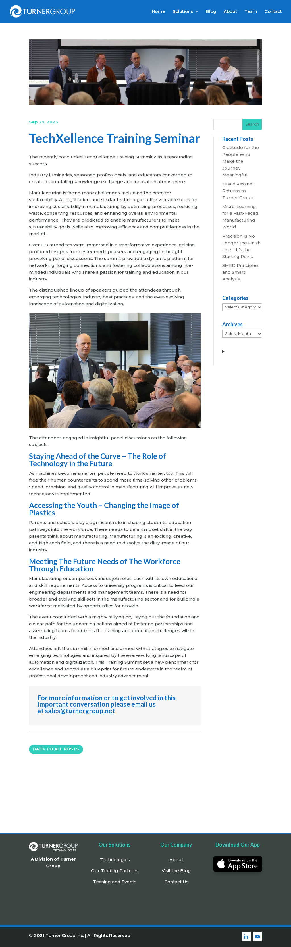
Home (158, 11)
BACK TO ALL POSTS (56, 749)
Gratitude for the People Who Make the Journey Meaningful (240, 161)
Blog (211, 11)
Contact (273, 11)
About (230, 11)
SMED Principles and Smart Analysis (240, 272)
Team (250, 11)
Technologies (115, 859)
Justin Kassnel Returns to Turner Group (238, 190)
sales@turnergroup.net (80, 711)
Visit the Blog (176, 870)
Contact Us (176, 881)
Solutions (182, 11)
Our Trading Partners (115, 870)
